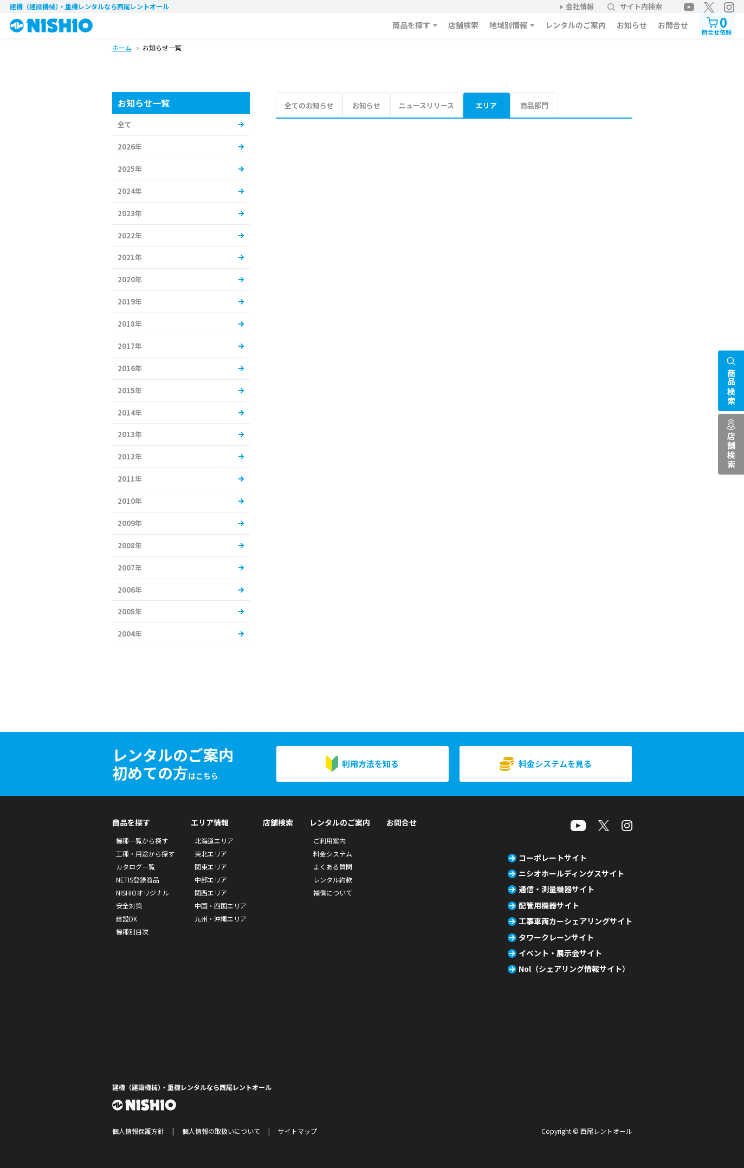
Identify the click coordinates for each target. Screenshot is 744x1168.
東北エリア (211, 853)
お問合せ (673, 25)
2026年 (130, 146)
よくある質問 (332, 866)
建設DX (126, 918)
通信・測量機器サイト (556, 889)
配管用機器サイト (549, 905)
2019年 (130, 301)
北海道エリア (214, 840)
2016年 (130, 368)
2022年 (130, 235)
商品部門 (534, 105)
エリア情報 (210, 822)
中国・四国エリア (221, 905)
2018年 (130, 324)
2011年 (130, 478)
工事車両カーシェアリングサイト (575, 921)
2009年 (130, 523)
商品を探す (411, 25)
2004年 (130, 633)
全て (125, 124)
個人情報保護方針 (138, 1130)
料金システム (332, 853)
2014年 (130, 412)
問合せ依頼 (717, 24)
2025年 (130, 169)
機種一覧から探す (142, 840)
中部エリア (211, 879)
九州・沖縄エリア (221, 918)
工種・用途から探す (145, 853)
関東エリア (211, 866)
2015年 (130, 390)
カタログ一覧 (135, 866)
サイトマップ (297, 1130)
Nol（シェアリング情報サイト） (574, 968)
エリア (486, 105)
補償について (332, 892)
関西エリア (211, 892)
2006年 (130, 590)
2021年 (130, 257)
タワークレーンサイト (556, 937)
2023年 (130, 213)
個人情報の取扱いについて (221, 1130)
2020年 (130, 279)
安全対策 (129, 905)
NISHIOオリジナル (142, 892)
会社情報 (580, 6)
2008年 (130, 545)
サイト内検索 (634, 6)
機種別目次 (132, 931)
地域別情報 (508, 25)
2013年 (130, 434)
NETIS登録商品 (137, 879)
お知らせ (632, 25)
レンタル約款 (332, 879)
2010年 (130, 501)
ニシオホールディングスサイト (571, 873)
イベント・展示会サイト (560, 953)
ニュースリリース (426, 105)
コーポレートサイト (553, 857)
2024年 (130, 191)
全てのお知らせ (309, 105)
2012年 (130, 456)
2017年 (130, 346)
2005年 (130, 611)
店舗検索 (463, 25)
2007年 (130, 567)
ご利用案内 (329, 840)
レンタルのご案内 (575, 25)
